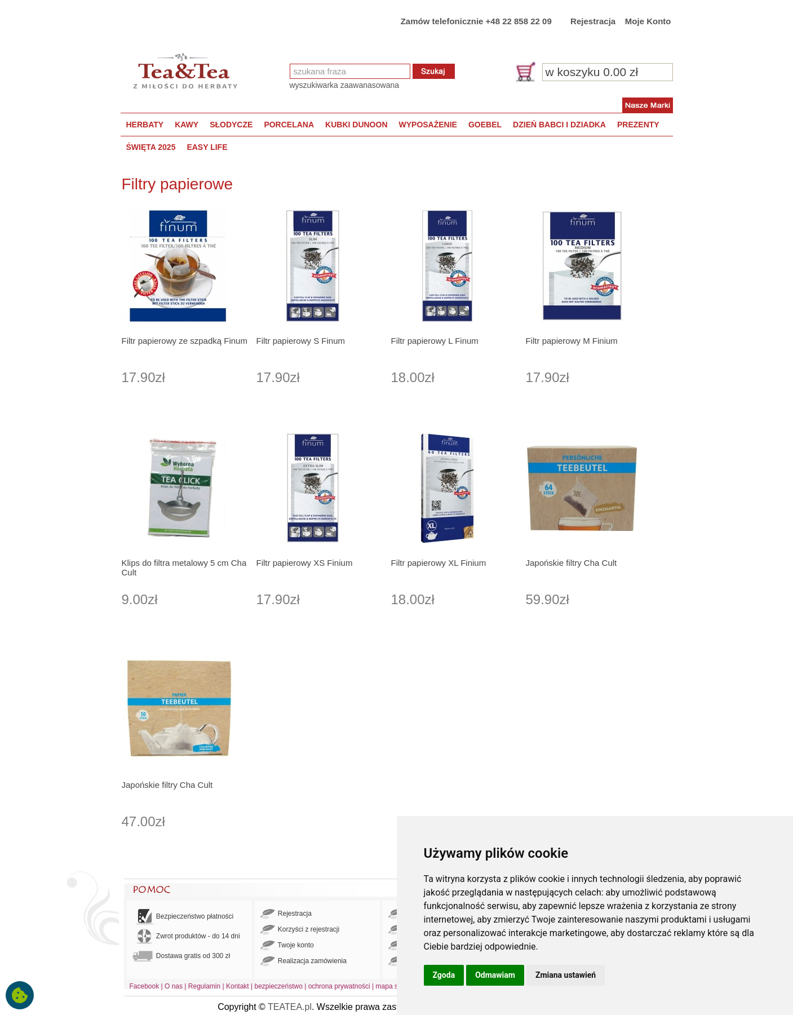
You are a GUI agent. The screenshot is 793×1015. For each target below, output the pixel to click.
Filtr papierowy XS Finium (304, 563)
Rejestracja (592, 21)
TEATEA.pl (290, 1007)
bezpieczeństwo (278, 986)
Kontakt (237, 986)
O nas (174, 986)
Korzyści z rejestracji (300, 930)
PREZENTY (638, 124)
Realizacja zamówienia (303, 961)
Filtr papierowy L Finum (435, 340)
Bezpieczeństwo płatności (183, 916)
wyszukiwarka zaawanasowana (345, 85)
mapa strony (394, 986)
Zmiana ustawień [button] (565, 974)
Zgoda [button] (444, 974)
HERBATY (145, 124)
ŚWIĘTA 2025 (151, 147)
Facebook (145, 986)
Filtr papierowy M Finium (572, 340)
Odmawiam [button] (495, 974)
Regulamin (204, 986)
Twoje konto (287, 946)
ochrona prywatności (339, 986)
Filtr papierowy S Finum (300, 340)
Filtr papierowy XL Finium (438, 563)
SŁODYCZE (231, 124)
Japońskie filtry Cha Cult (571, 563)
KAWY (186, 124)
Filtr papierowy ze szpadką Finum (184, 340)
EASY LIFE (207, 147)
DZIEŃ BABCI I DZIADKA (559, 124)
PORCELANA (289, 124)
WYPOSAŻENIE (428, 124)
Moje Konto (648, 21)
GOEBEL (485, 124)
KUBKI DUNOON (356, 124)
